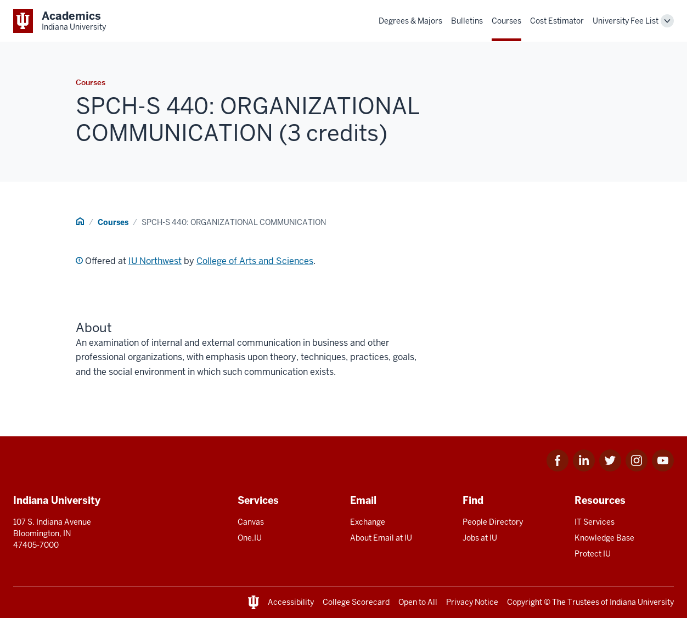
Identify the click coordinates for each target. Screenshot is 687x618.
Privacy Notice (472, 602)
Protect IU (593, 554)
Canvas (251, 522)
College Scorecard (356, 602)
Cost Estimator (557, 21)
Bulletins (467, 21)
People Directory (493, 522)
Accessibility (291, 602)
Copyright (524, 602)
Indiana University (642, 602)
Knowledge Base (604, 538)
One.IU (250, 538)
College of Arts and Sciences (254, 261)
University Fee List (625, 21)
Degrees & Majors (410, 21)
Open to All (417, 602)
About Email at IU (381, 538)
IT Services (595, 522)
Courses (506, 21)
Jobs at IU (480, 538)
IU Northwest (155, 261)
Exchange (367, 522)
